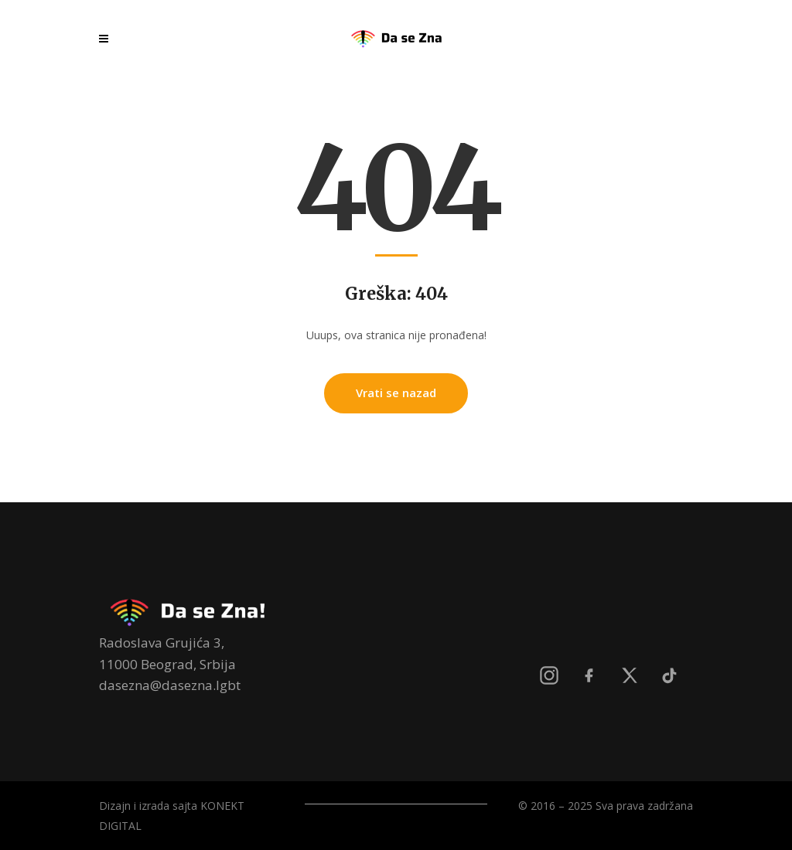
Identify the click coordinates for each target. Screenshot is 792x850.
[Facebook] (589, 675)
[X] (629, 675)
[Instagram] (549, 675)
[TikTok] (669, 675)
